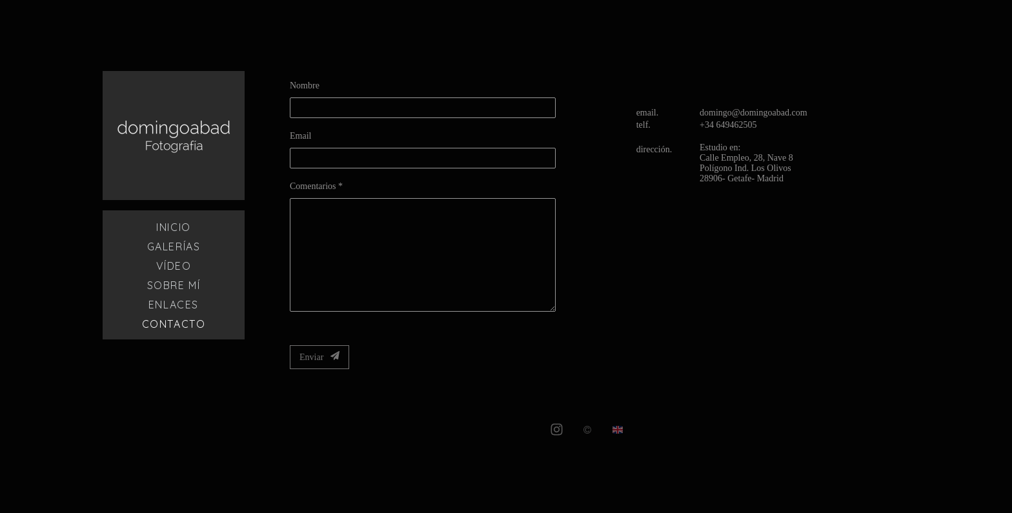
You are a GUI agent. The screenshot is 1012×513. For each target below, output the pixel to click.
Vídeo (174, 265)
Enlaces (173, 304)
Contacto (174, 323)
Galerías (174, 246)
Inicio (173, 227)
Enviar (319, 356)
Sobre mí (174, 285)
